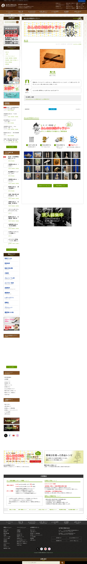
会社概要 (66, 12)
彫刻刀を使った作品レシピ (10, 390)
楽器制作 (5, 540)
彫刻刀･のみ (6, 530)
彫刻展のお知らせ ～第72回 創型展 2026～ (12, 134)
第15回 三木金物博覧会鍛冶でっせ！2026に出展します (12, 109)
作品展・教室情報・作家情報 (11, 58)
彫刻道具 (5, 531)
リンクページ (7, 381)
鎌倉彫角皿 (27, 109)
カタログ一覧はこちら (74, 540)
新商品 (5, 545)
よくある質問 (55, 12)
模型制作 (5, 541)
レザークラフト (7, 543)
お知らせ (7, 52)
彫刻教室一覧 (7, 383)
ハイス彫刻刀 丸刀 (37, 99)
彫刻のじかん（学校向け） (10, 392)
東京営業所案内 (7, 377)
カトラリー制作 (7, 538)
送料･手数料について (22, 509)
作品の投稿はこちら (60, 185)
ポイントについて (32, 509)
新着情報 (7, 64)
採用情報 (32, 538)
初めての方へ (7, 404)
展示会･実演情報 (8, 62)
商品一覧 (20, 12)
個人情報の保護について (73, 509)
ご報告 (6, 54)
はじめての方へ (32, 12)
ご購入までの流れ (12, 509)
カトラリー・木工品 (77, 44)
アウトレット (6, 546)
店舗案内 (18, 530)
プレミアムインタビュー (10, 56)
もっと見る (11, 146)
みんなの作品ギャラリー (9, 388)
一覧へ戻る (52, 109)
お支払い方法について (42, 509)
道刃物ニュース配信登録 (9, 408)
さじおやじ (78, 109)
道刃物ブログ (7, 386)
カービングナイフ (29, 99)
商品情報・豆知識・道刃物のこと (11, 60)
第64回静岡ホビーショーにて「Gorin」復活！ (12, 122)
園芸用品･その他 (7, 548)
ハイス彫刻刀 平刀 (45, 99)
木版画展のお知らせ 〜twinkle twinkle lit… (12, 115)
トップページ (9, 12)
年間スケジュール (8, 385)
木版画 (5, 535)
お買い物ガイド (43, 12)
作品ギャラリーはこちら (44, 185)
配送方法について (53, 509)
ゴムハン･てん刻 (7, 536)
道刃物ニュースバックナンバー (11, 410)
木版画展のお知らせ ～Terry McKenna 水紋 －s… (12, 128)
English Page (6, 394)
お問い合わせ (77, 12)
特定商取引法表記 (62, 509)
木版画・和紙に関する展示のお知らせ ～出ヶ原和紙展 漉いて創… (12, 141)
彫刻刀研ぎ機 (6, 533)
